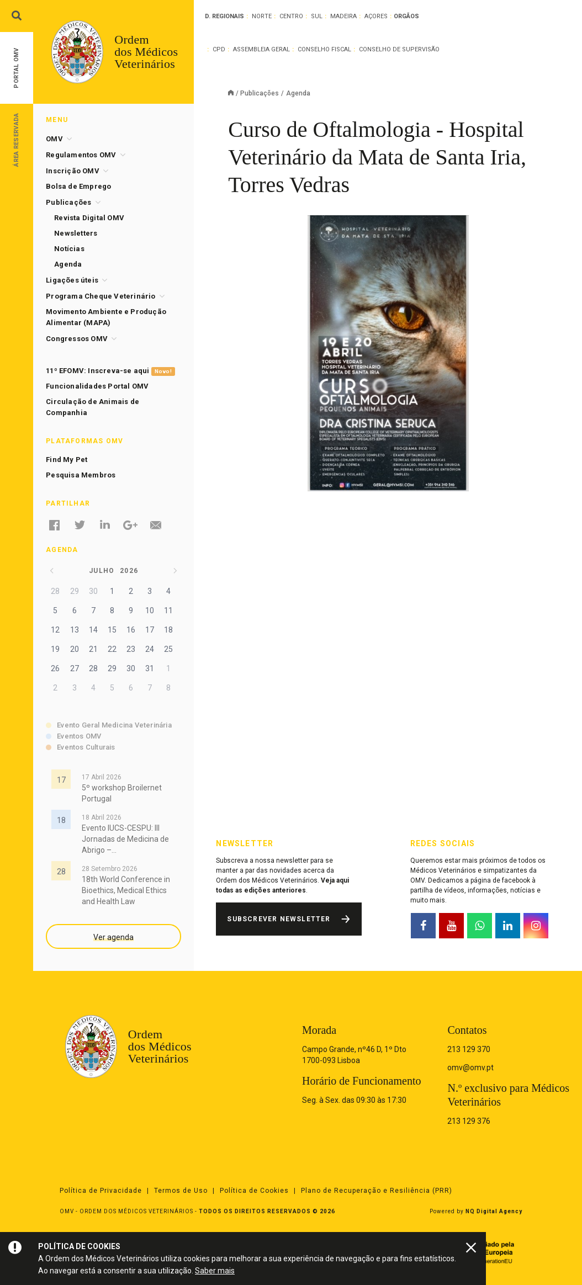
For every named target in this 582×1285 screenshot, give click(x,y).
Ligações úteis (72, 280)
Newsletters (75, 233)
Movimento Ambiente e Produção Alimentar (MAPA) (106, 317)
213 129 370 (468, 1049)
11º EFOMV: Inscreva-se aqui (110, 371)
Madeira (343, 16)
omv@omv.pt (470, 1067)
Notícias (69, 249)
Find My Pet (66, 459)
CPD (219, 49)
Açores (376, 16)
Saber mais (215, 1270)
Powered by (476, 1211)
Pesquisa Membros (80, 475)
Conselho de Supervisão (399, 49)
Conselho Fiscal (324, 49)
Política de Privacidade (101, 1190)
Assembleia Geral (261, 49)
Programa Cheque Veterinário (100, 296)
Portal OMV (16, 68)
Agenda (68, 264)
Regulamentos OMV (81, 155)
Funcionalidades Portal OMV (97, 386)
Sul (316, 16)
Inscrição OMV (72, 171)
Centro (291, 16)
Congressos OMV (77, 338)
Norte (262, 16)
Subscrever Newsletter (278, 919)
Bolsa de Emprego (78, 186)
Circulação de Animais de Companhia (92, 407)
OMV (54, 139)
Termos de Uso (181, 1190)
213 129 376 (468, 1121)
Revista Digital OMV (89, 218)
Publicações (259, 93)
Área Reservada (16, 139)
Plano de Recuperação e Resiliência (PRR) (376, 1190)
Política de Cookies (254, 1190)
